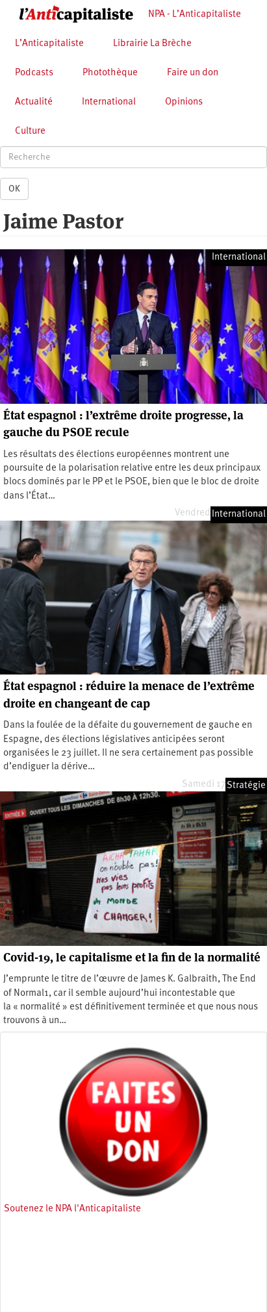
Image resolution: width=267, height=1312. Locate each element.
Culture (30, 131)
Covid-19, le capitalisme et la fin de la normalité (132, 957)
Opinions (184, 102)
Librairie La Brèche (152, 44)
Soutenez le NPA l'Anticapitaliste (72, 1209)
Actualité (34, 102)
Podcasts (34, 73)
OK (14, 188)
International (109, 102)
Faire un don (192, 73)
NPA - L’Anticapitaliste (194, 14)
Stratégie (246, 786)
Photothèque (110, 73)
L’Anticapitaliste (49, 44)
